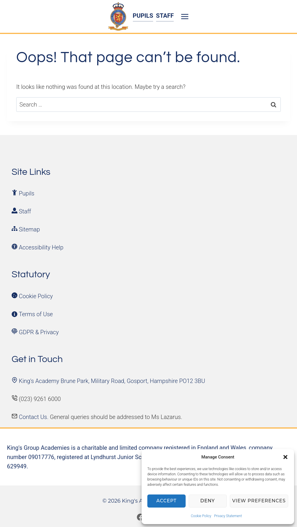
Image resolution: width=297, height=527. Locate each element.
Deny (208, 501)
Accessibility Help (41, 247)
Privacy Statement (228, 516)
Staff (25, 211)
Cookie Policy (201, 516)
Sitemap (29, 229)
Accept (167, 501)
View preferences (259, 501)
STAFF (165, 15)
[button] (285, 457)
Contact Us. (34, 416)
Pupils (27, 193)
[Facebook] (140, 517)
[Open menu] (185, 16)
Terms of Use (36, 314)
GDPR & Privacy (39, 332)
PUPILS (143, 15)
